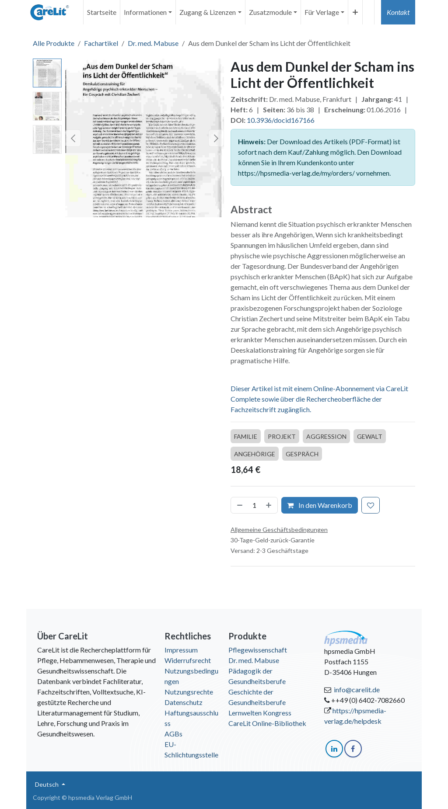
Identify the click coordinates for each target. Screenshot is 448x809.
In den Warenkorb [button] (319, 505)
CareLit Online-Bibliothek (267, 723)
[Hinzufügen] (269, 505)
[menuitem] (102, 12)
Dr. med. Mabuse (153, 43)
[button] (73, 138)
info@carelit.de (357, 689)
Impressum (181, 650)
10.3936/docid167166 (281, 120)
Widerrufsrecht (187, 660)
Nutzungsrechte (188, 691)
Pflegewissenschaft (257, 650)
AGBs (173, 733)
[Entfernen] (239, 505)
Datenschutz (183, 702)
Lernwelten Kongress (259, 712)
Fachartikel (101, 43)
